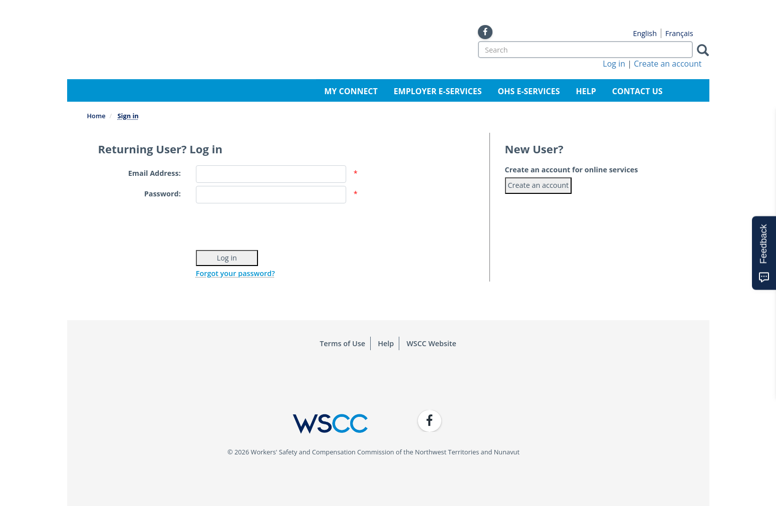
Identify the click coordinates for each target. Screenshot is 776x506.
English (645, 33)
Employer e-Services (438, 91)
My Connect (351, 91)
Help (586, 91)
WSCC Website (431, 343)
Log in (614, 63)
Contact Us (637, 91)
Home (96, 115)
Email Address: (154, 173)
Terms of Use (342, 343)
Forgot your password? (235, 273)
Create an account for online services (571, 169)
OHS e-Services (528, 91)
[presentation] (272, 225)
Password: (162, 193)
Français (679, 33)
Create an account (667, 63)
